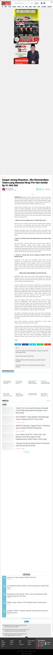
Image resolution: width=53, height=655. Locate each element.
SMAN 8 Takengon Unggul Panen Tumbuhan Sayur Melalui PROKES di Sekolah (33, 427)
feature (3, 642)
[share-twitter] (40, 189)
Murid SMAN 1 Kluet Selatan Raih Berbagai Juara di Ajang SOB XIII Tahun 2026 (32, 418)
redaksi (29, 644)
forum (11, 642)
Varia (19, 651)
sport (38, 6)
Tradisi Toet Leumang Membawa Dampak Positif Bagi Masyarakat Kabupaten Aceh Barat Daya (32, 410)
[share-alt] (17, 344)
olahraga (21, 644)
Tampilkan (48, 400)
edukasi (12, 640)
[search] (23, 3)
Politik (26, 651)
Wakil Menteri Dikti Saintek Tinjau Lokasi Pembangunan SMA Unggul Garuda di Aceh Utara (27, 595)
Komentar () (47, 189)
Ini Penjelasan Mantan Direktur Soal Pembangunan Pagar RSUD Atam (28, 587)
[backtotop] (26, 638)
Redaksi (30, 651)
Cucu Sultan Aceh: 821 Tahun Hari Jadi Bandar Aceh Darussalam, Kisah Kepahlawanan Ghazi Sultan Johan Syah (31, 436)
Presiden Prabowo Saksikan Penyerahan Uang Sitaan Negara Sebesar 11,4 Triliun (15, 634)
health (29, 642)
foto (20, 642)
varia (10, 6)
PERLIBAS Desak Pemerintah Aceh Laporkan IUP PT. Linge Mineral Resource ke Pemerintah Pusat (16, 630)
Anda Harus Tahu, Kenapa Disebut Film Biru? (21, 577)
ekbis (30, 6)
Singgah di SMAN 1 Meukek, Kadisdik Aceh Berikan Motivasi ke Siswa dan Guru (27, 612)
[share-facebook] (37, 189)
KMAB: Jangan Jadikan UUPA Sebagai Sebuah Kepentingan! (26, 602)
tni (23, 6)
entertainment (31, 640)
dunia (34, 6)
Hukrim (22, 651)
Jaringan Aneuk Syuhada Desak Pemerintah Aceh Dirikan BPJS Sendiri (32, 444)
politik (19, 6)
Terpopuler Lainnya (26, 618)
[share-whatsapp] (43, 189)
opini (26, 6)
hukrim (14, 6)
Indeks (34, 651)
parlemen (44, 6)
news (6, 6)
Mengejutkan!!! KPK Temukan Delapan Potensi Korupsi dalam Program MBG (15, 626)
